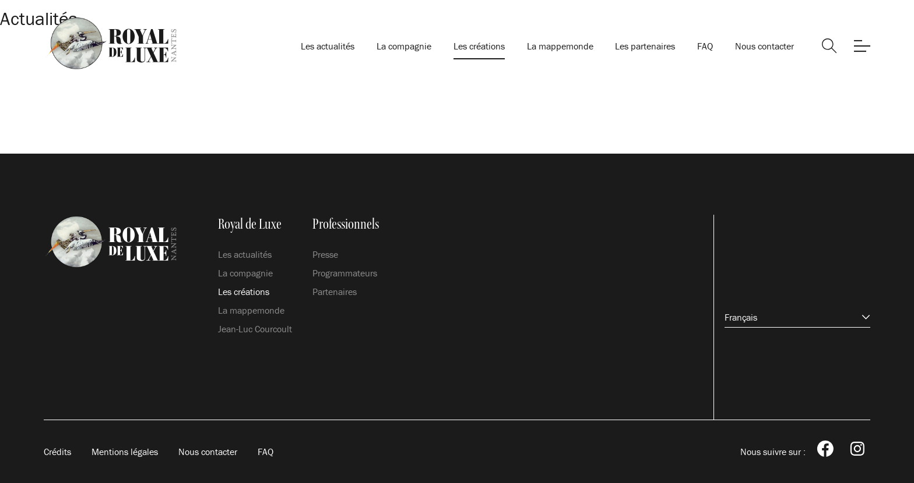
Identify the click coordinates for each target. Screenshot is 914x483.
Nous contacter (764, 46)
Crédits (57, 451)
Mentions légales (125, 451)
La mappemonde (560, 46)
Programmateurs (344, 273)
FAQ (705, 46)
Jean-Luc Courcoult (255, 329)
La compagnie (404, 46)
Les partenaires (645, 46)
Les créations (479, 46)
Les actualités (327, 46)
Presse (325, 254)
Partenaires (334, 291)
